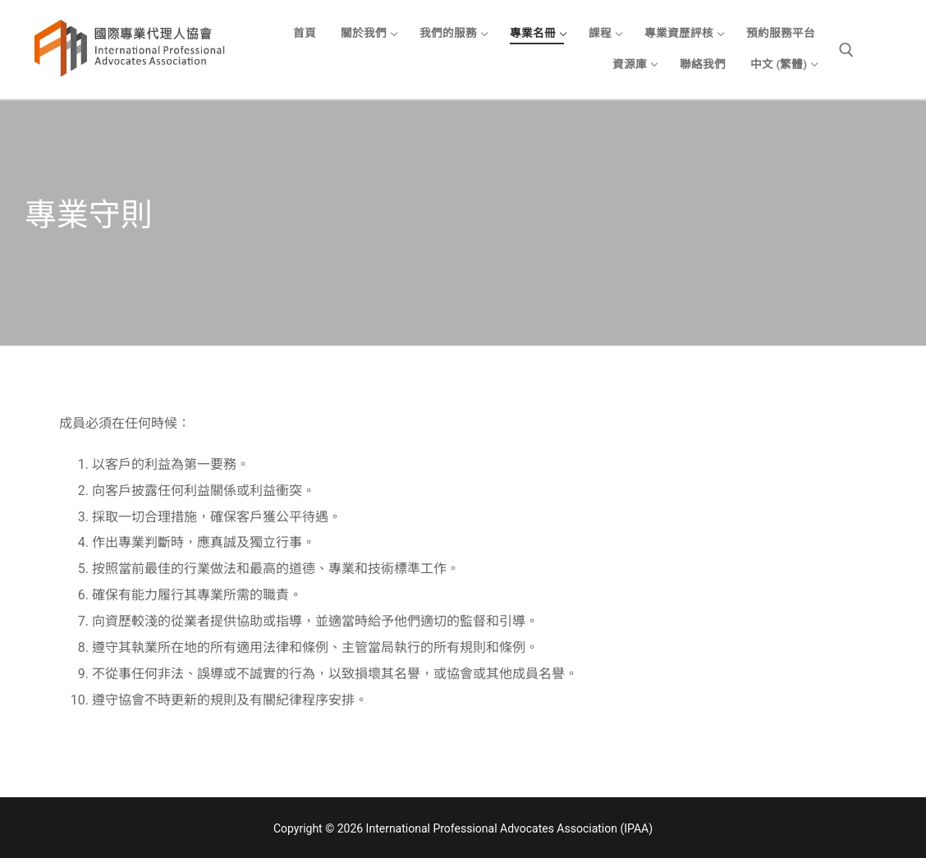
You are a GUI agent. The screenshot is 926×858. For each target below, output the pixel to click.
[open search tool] (846, 50)
